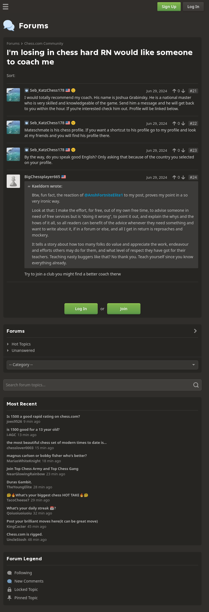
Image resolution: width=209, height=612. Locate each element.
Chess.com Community (43, 43)
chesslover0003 (20, 447)
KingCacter (16, 526)
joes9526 (14, 421)
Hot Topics (21, 344)
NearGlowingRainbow (26, 473)
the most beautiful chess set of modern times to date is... (57, 442)
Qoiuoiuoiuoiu (19, 513)
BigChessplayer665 (42, 177)
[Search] (102, 384)
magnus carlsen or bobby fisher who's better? (47, 455)
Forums (13, 43)
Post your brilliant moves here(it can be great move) (52, 521)
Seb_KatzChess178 (47, 90)
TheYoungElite (19, 486)
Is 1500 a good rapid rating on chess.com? (43, 416)
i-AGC (11, 434)
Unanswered (23, 350)
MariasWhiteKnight (24, 460)
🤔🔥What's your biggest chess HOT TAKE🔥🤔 (47, 494)
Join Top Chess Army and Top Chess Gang (42, 468)
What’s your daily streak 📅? (31, 508)
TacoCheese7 (18, 499)
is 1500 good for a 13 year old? (33, 429)
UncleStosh (16, 539)
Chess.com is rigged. (24, 534)
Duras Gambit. (19, 481)
